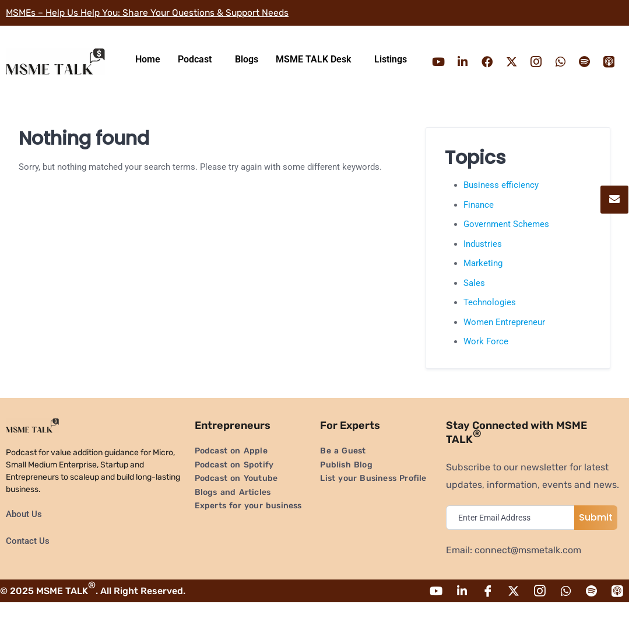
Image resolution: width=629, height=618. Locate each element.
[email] (513, 533)
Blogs (246, 66)
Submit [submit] (596, 532)
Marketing (483, 278)
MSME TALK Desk (313, 66)
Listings (390, 66)
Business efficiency (501, 200)
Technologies (489, 317)
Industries (482, 259)
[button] (197, 67)
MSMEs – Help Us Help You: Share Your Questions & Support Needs (151, 12)
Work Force (485, 356)
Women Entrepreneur (504, 337)
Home (147, 66)
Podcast (195, 66)
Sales (474, 298)
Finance (478, 220)
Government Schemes (506, 239)
